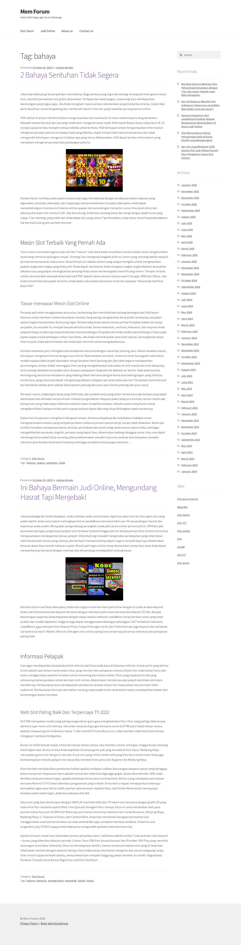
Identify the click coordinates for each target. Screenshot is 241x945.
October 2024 (189, 280)
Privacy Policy (29, 923)
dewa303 (182, 507)
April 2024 (187, 318)
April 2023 (187, 395)
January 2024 (189, 338)
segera (41, 463)
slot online (183, 515)
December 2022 (190, 420)
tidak (62, 463)
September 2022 (190, 439)
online (81, 880)
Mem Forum (35, 11)
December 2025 (190, 191)
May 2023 (186, 388)
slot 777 (181, 523)
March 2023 (187, 401)
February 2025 (189, 255)
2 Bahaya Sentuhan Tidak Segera (69, 75)
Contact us (86, 31)
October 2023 (189, 357)
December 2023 (190, 344)
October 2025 (189, 204)
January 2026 (189, 185)
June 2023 (187, 382)
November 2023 (190, 350)
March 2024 (187, 325)
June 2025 (187, 229)
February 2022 (189, 465)
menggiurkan (56, 880)
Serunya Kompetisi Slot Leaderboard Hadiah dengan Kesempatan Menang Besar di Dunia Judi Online (198, 121)
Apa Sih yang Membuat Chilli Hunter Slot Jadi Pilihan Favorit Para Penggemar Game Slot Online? (199, 152)
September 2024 (190, 287)
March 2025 (187, 248)
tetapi (90, 880)
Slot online (183, 531)
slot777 (181, 555)
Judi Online (47, 31)
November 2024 (190, 274)
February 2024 (189, 331)
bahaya (31, 463)
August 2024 (188, 293)
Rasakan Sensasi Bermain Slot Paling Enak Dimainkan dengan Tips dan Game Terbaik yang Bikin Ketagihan (199, 89)
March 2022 (187, 458)
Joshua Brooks (64, 67)
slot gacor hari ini (187, 499)
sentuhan (51, 463)
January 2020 (189, 471)
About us (67, 31)
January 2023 (189, 414)
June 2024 (187, 306)
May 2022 (186, 446)
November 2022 (190, 427)
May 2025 (186, 236)
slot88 (181, 547)
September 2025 (190, 210)
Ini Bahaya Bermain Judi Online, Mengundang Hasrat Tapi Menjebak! (88, 492)
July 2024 (186, 299)
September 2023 (190, 363)
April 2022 (187, 452)
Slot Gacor (27, 31)
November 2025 (190, 198)
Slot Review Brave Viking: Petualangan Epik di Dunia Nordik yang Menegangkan (196, 136)
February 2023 (189, 408)
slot (179, 539)
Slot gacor (183, 563)
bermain (42, 880)
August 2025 (188, 217)
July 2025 (186, 223)
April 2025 (187, 242)
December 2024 (190, 268)
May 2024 (186, 312)
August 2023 (188, 369)
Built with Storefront (54, 923)
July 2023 (186, 376)
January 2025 (189, 261)
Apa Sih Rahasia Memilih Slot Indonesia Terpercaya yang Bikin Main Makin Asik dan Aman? (200, 105)
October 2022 (189, 433)
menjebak (70, 880)
